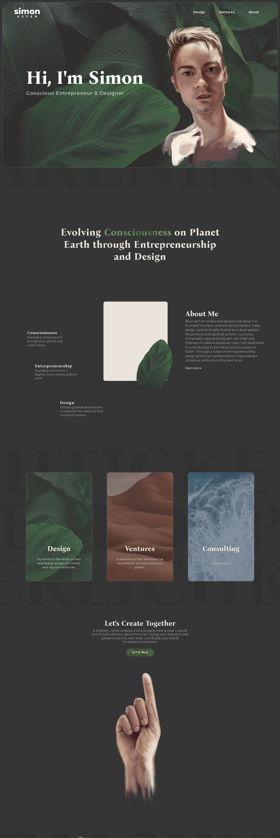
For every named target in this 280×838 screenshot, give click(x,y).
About (253, 12)
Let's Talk (140, 652)
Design (199, 12)
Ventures (227, 12)
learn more (193, 368)
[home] (27, 12)
